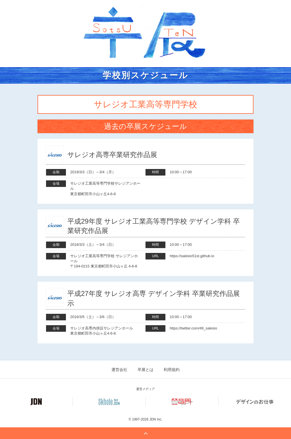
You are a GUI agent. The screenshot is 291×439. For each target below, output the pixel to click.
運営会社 (119, 369)
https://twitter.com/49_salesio (193, 328)
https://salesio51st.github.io (192, 256)
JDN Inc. (155, 419)
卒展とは (145, 369)
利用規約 (172, 369)
